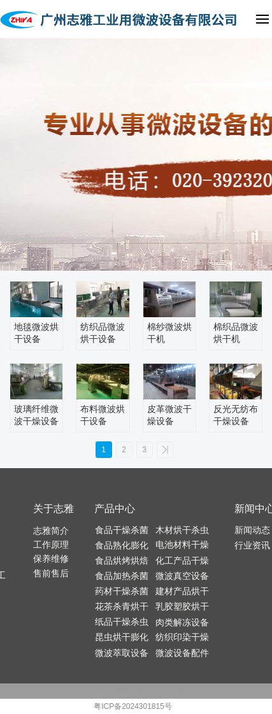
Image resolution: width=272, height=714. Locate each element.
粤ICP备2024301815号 (133, 706)
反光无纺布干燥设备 (235, 415)
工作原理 (51, 544)
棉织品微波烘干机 (235, 333)
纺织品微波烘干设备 (102, 333)
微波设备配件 (182, 653)
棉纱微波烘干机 (169, 333)
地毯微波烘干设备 (36, 333)
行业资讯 (252, 545)
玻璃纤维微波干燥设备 (36, 415)
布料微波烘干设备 (102, 415)
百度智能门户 (124, 691)
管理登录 (186, 691)
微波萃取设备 (121, 653)
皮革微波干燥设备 (169, 415)
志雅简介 (51, 530)
